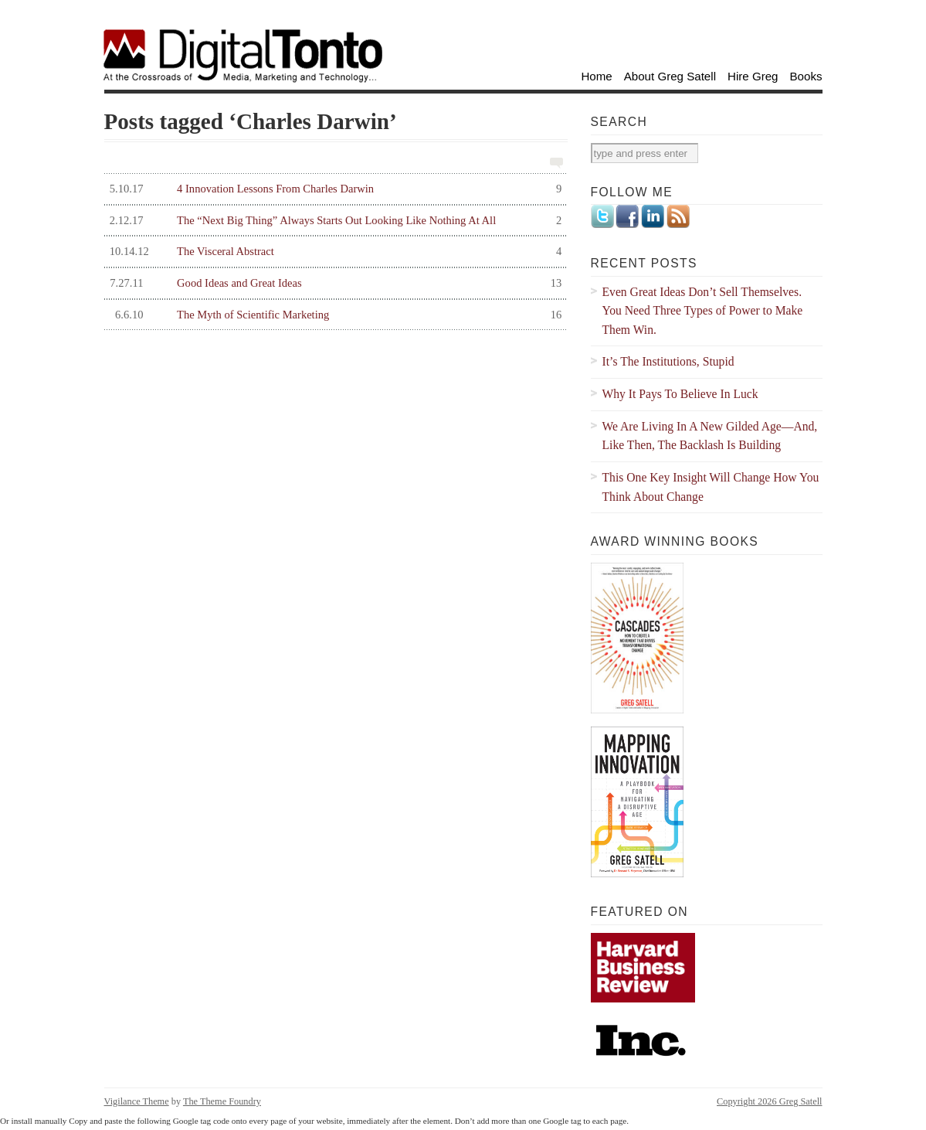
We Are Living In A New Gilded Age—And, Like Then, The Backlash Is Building (710, 436)
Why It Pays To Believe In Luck (680, 393)
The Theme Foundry (222, 1101)
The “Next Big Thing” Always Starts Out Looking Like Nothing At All (333, 220)
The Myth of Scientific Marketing (333, 315)
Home (596, 76)
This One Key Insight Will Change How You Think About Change (710, 487)
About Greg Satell (670, 76)
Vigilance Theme (136, 1101)
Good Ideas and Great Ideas (333, 283)
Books (806, 76)
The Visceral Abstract (333, 251)
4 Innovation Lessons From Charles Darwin (333, 189)
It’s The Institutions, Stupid (668, 361)
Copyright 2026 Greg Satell (769, 1101)
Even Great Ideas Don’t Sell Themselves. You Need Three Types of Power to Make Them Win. (702, 310)
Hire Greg (753, 76)
